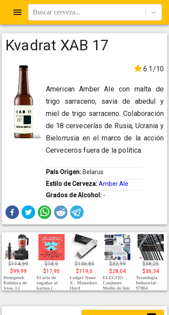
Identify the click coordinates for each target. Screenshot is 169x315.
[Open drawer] (17, 12)
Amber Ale (113, 183)
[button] (12, 212)
